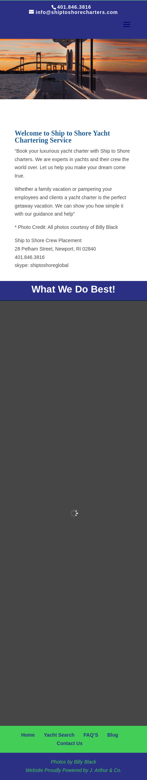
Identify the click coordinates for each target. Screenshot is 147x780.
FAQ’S (90, 735)
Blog (112, 735)
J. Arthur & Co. (106, 770)
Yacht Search (59, 735)
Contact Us (70, 743)
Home (28, 735)
